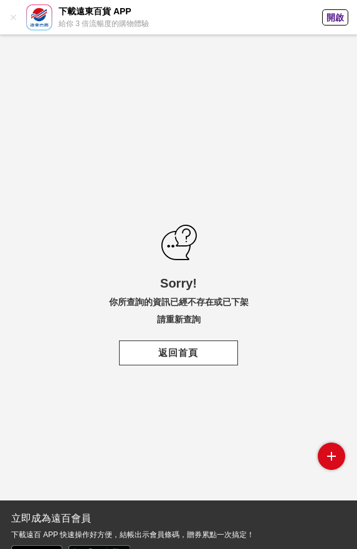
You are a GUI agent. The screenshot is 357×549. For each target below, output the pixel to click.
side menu (331, 456)
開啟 (335, 17)
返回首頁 (178, 352)
